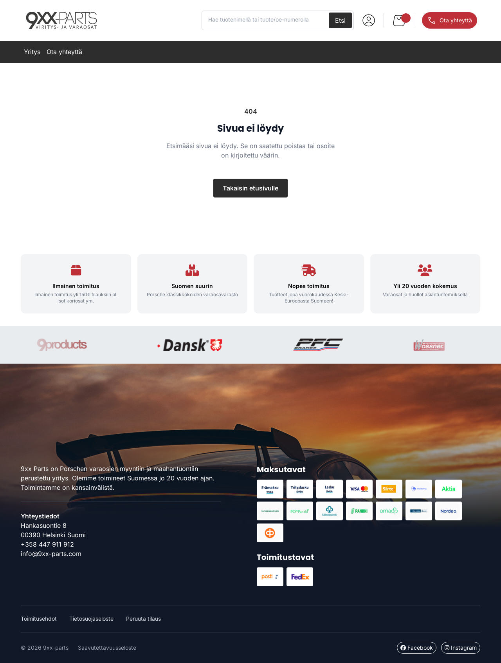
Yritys (32, 52)
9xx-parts (61, 20)
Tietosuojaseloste (91, 618)
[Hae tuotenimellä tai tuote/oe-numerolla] (266, 20)
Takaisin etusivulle (250, 188)
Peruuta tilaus (143, 618)
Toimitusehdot (39, 618)
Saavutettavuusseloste (107, 647)
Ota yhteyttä (64, 52)
